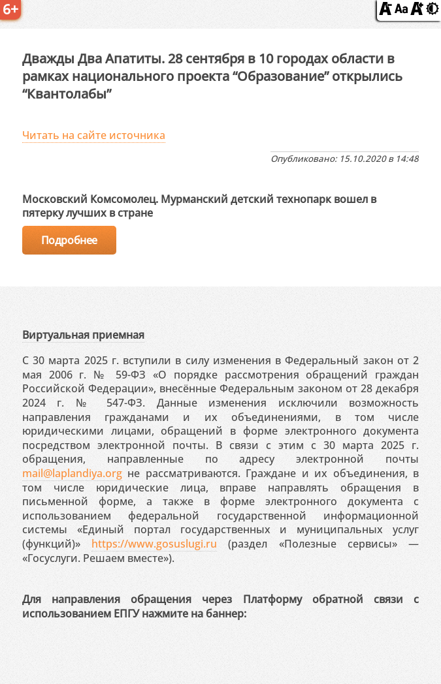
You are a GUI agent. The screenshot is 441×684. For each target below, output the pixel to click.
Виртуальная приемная (83, 335)
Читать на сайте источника (93, 135)
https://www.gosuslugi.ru (154, 543)
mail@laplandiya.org (72, 473)
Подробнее (69, 240)
